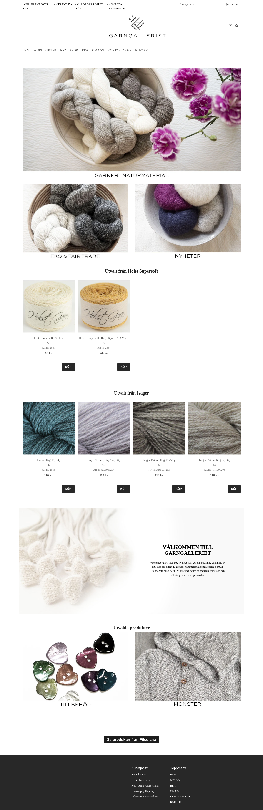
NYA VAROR (69, 50)
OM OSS (98, 50)
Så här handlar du (141, 780)
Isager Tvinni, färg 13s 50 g (159, 460)
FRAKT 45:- (63, 4)
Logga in (185, 4)
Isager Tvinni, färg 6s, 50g (214, 460)
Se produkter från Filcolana (131, 740)
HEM (26, 50)
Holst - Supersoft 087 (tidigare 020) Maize (104, 338)
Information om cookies (145, 796)
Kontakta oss (139, 774)
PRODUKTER (46, 50)
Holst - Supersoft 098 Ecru (48, 338)
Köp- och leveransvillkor (145, 785)
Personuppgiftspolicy (143, 791)
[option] (48, 325)
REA (85, 50)
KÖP (68, 367)
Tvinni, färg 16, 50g (48, 460)
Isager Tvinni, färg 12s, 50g (104, 460)
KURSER (141, 50)
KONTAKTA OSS (119, 50)
